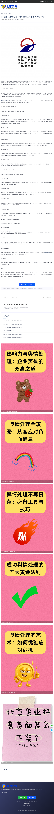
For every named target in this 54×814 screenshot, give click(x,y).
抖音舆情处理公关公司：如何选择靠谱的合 (12, 320)
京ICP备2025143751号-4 (40, 810)
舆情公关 (5, 13)
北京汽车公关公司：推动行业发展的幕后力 (12, 327)
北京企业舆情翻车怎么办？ (9, 330)
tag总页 (5, 792)
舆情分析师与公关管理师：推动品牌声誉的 (12, 324)
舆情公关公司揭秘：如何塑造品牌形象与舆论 (13, 337)
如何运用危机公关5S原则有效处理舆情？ (10, 297)
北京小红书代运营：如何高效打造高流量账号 (13, 334)
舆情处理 (9, 13)
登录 (46, 1)
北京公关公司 (39, 789)
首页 (2, 13)
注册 (51, 1)
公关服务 (42, 1)
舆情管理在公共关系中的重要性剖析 (44, 297)
